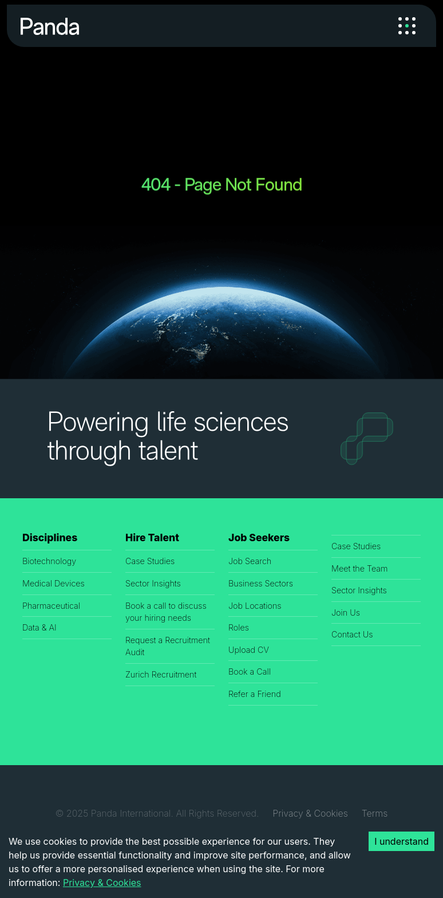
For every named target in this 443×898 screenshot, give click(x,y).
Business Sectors (260, 583)
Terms (375, 813)
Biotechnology (49, 561)
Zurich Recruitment (160, 674)
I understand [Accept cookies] (401, 841)
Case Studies (150, 561)
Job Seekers (259, 537)
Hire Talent (152, 537)
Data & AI (39, 627)
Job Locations (255, 606)
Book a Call (249, 671)
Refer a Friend (254, 694)
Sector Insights (153, 583)
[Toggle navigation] (406, 26)
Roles (238, 627)
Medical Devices (53, 583)
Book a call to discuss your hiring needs (166, 612)
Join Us (345, 612)
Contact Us (352, 634)
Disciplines (49, 537)
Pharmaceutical (51, 606)
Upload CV (248, 650)
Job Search (249, 561)
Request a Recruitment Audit (167, 646)
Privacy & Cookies (309, 813)
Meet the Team (359, 568)
